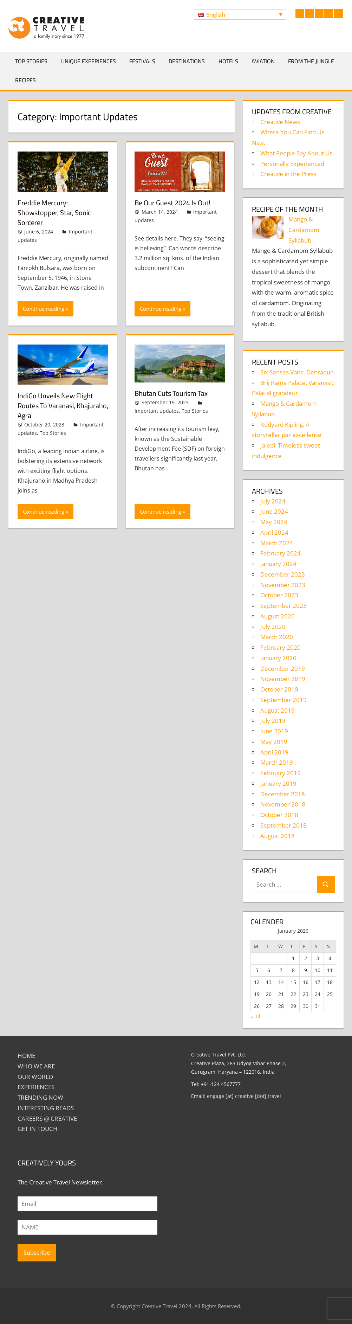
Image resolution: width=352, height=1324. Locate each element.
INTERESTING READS (46, 1108)
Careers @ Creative (47, 1118)
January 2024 (278, 564)
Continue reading (43, 308)
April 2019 (274, 752)
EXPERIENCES (36, 1087)
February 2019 (280, 773)
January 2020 (278, 658)
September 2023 (283, 606)
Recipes (25, 80)
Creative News (280, 122)
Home (26, 1056)
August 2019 (277, 710)
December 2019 (282, 668)
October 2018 (279, 815)
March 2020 (276, 637)
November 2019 (282, 679)
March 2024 (276, 543)
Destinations (187, 61)
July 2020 (273, 627)
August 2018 (277, 836)
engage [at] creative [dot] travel (244, 1096)
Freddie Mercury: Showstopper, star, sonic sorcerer (54, 212)
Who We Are (36, 1066)
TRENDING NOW (40, 1097)
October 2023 (279, 595)
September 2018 (283, 825)
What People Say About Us (296, 153)
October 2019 (279, 689)
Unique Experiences (88, 61)
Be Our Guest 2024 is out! (172, 202)
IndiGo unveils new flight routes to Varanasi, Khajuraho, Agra (63, 405)
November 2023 (282, 585)
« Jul (255, 1016)
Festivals (142, 61)
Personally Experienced (292, 164)
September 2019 (283, 700)
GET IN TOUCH (38, 1129)
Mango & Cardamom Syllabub (303, 229)
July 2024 (273, 501)
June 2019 (274, 731)
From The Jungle (311, 61)
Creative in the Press (288, 174)
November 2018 (282, 804)
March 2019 (276, 762)
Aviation (263, 61)
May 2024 (273, 522)
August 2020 (277, 616)
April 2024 (274, 532)
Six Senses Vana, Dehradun (297, 372)
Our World (35, 1077)
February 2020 (280, 647)
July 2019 (273, 720)
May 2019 (273, 742)
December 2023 (282, 574)
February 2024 (280, 553)
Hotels (228, 61)
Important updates (157, 410)
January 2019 (278, 783)
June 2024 (274, 511)
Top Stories (31, 61)
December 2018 (282, 794)
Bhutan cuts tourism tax (171, 393)
